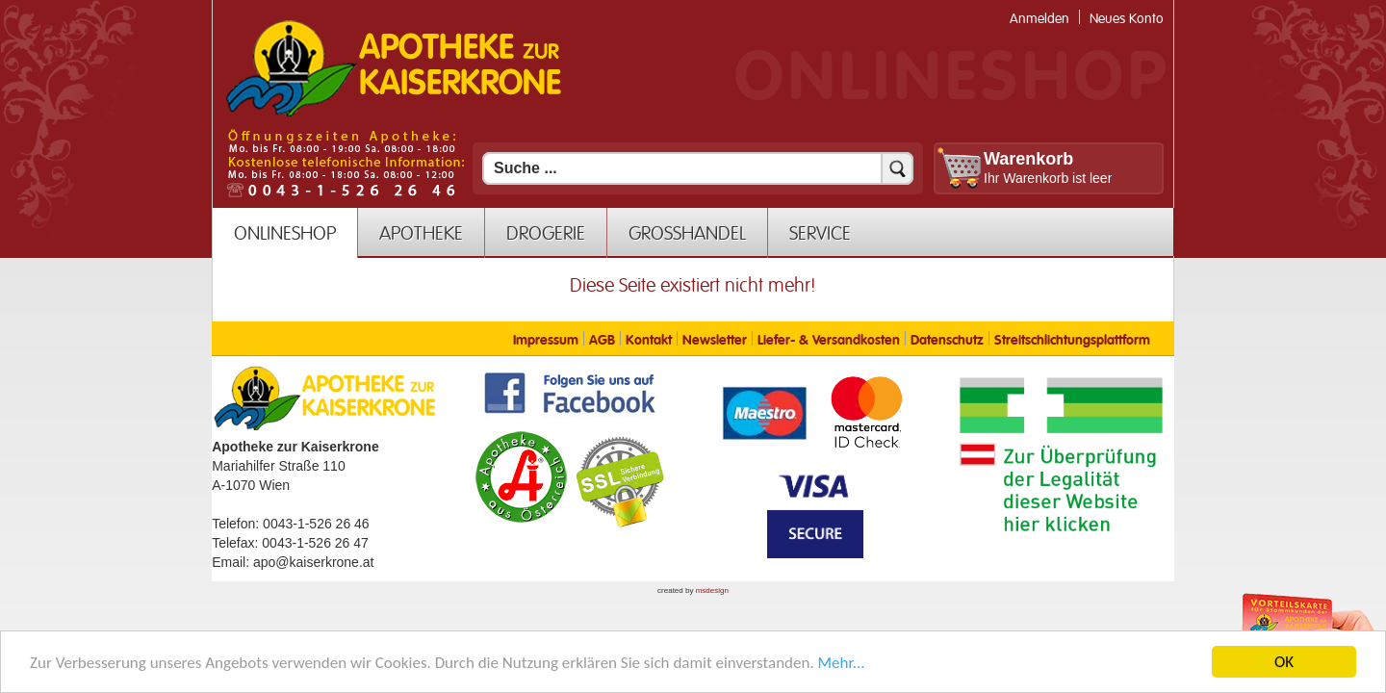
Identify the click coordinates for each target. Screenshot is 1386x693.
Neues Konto (1127, 19)
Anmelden (1039, 19)
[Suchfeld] (697, 168)
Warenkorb (1028, 158)
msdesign (712, 590)
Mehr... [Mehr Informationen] (841, 664)
